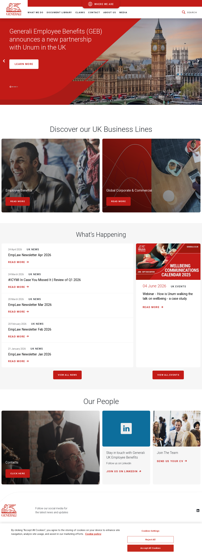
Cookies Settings (150, 531)
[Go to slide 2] (12, 86)
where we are (104, 4)
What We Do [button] (35, 12)
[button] (189, 13)
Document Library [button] (59, 12)
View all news (67, 375)
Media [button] (123, 12)
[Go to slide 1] (10, 87)
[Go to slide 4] (15, 86)
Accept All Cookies (150, 548)
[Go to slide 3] (14, 86)
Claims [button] (80, 12)
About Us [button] (109, 12)
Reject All (150, 539)
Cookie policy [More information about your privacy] (93, 533)
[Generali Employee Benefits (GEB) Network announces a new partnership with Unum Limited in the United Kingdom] (70, 43)
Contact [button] (94, 12)
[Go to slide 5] (17, 86)
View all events (168, 375)
